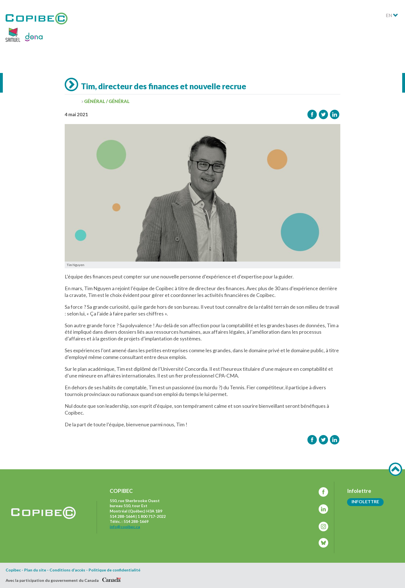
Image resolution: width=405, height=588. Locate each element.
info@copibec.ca (125, 526)
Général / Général (107, 101)
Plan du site (35, 570)
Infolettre (365, 501)
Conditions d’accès (67, 570)
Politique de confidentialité (114, 570)
